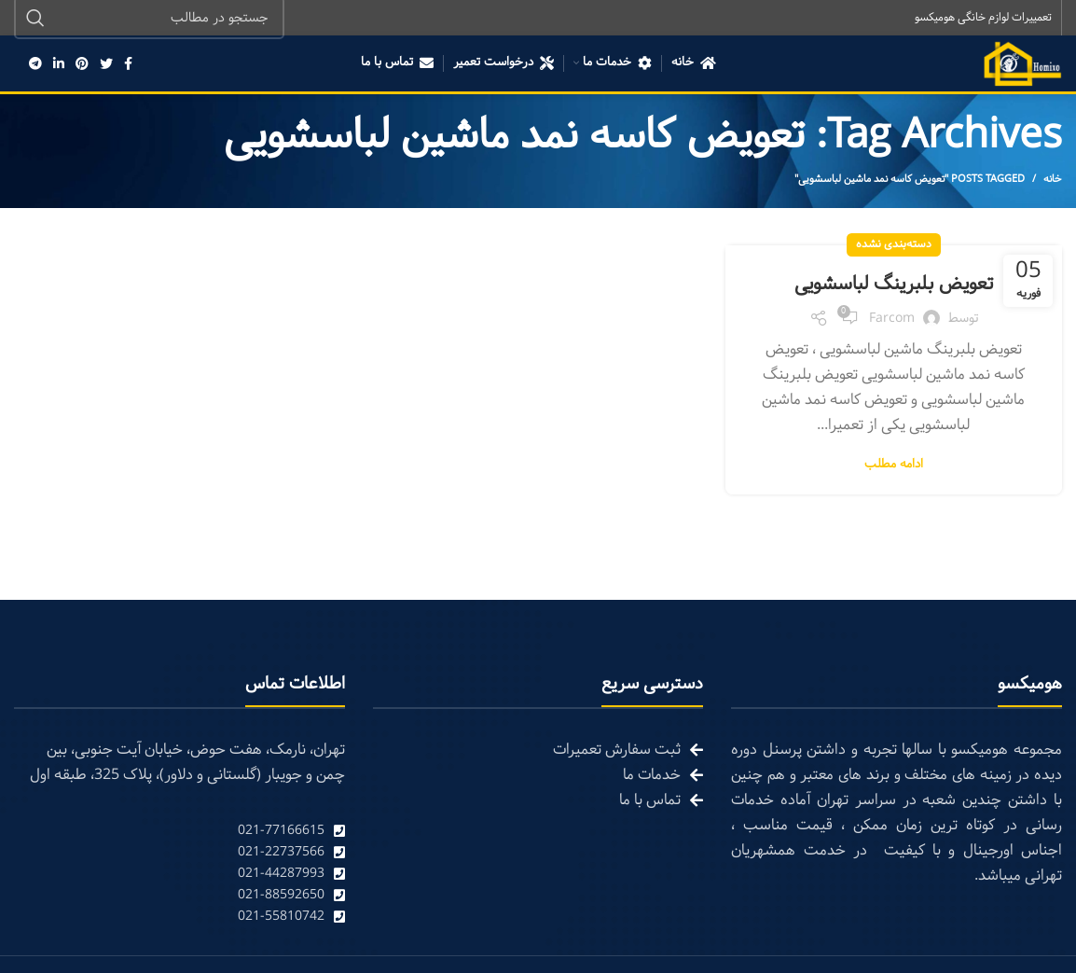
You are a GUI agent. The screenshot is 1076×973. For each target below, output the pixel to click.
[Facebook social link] (128, 65)
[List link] (179, 832)
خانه (1052, 181)
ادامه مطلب (893, 467)
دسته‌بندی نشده (893, 246)
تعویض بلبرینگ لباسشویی (893, 285)
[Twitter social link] (106, 65)
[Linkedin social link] (59, 65)
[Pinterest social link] (82, 65)
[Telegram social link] (35, 65)
